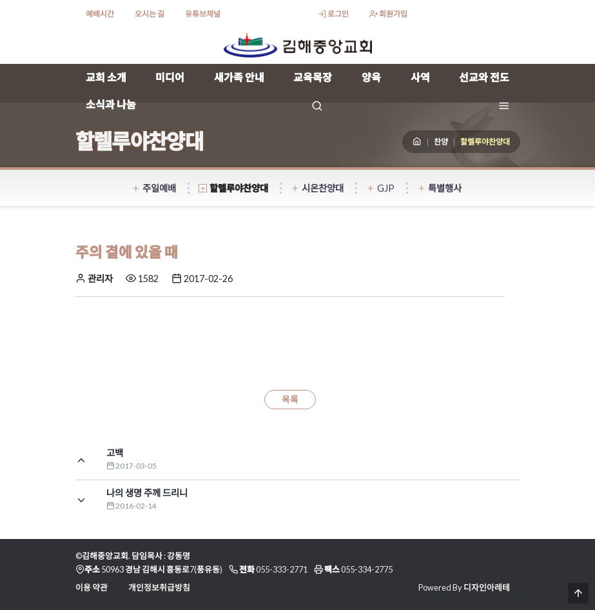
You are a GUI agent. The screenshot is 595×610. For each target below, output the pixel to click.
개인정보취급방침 (159, 587)
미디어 (169, 77)
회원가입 (388, 14)
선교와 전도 (484, 77)
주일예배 (154, 188)
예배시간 (100, 14)
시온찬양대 (317, 188)
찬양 (441, 142)
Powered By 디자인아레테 (464, 587)
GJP (380, 188)
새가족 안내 (239, 77)
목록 (290, 399)
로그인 (333, 14)
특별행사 (439, 188)
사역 (420, 77)
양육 (371, 77)
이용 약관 (91, 587)
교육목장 (312, 77)
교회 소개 (106, 77)
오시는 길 (149, 14)
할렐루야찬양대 (233, 188)
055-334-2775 (367, 569)
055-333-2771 (281, 569)
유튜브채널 (202, 14)
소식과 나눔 (111, 104)
